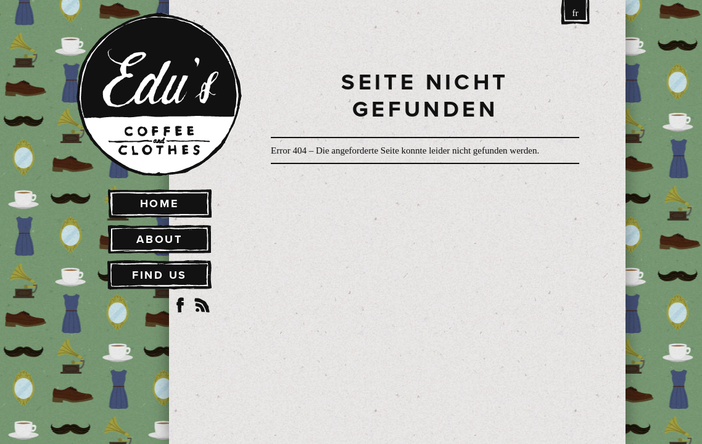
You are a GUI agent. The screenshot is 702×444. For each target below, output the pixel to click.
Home (160, 203)
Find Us (159, 275)
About (159, 239)
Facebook (180, 305)
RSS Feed (202, 305)
